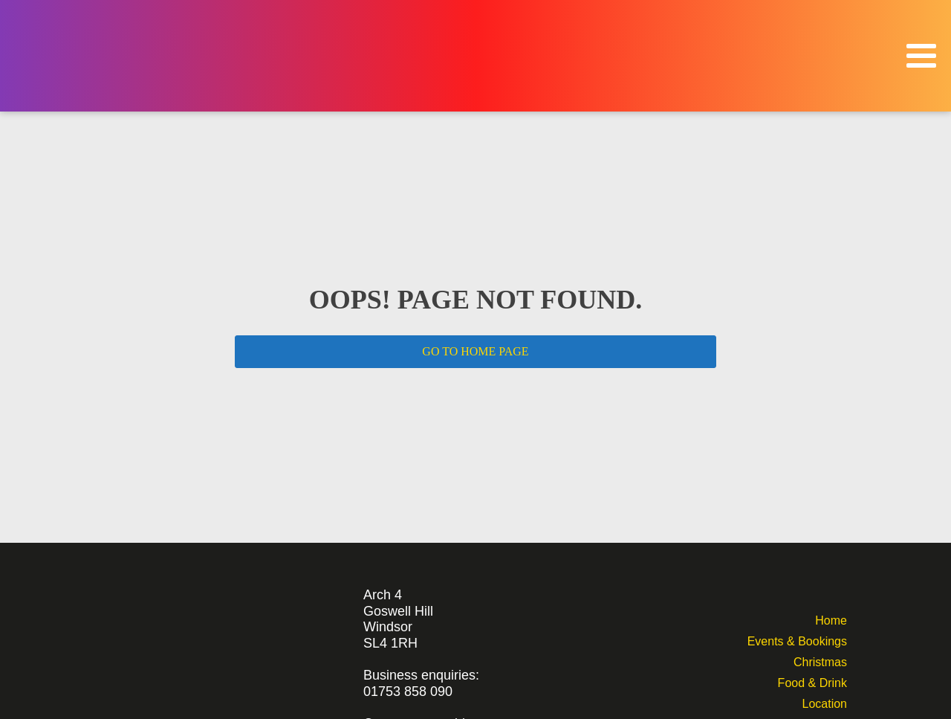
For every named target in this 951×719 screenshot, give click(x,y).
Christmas (820, 660)
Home (831, 619)
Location (824, 702)
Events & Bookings (797, 640)
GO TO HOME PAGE (475, 351)
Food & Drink (812, 681)
